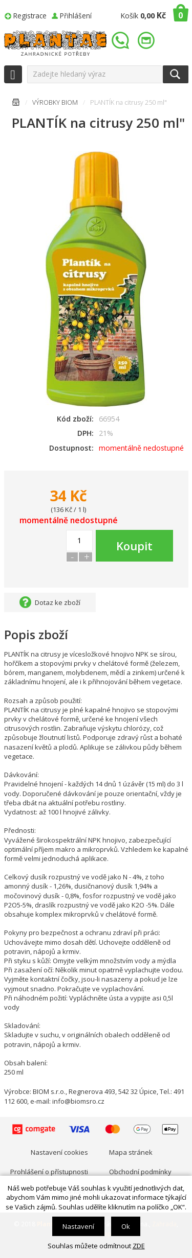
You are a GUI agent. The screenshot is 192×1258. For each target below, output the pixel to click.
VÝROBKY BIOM (55, 102)
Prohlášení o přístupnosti (49, 1171)
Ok (125, 1226)
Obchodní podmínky (140, 1171)
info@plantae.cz (147, 41)
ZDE (139, 1245)
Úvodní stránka (16, 104)
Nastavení (78, 1226)
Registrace (30, 15)
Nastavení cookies (59, 1152)
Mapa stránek (131, 1152)
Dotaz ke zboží (57, 602)
